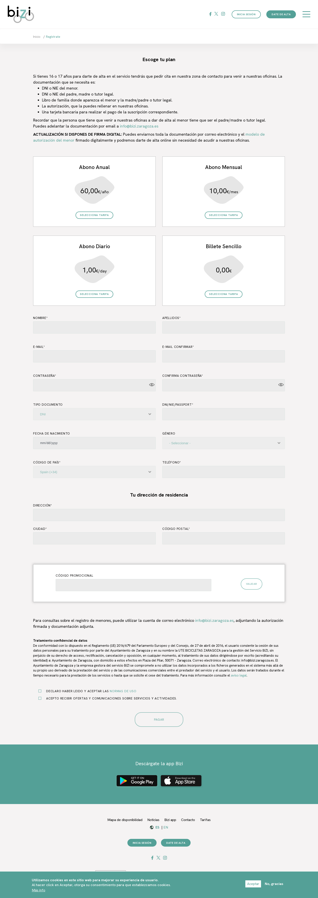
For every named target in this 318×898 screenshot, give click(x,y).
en (165, 827)
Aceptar (253, 885)
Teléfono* (171, 462)
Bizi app (170, 819)
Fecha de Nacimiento (51, 433)
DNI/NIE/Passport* (177, 405)
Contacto (188, 819)
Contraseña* (44, 376)
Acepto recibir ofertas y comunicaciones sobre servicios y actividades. (110, 698)
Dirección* (42, 505)
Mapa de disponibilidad (124, 819)
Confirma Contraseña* (182, 376)
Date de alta (281, 14)
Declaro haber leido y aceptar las (89, 691)
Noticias (153, 819)
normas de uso (123, 691)
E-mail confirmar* (178, 347)
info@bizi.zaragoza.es (139, 126)
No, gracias (274, 885)
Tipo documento (48, 405)
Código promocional (74, 575)
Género (168, 433)
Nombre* (40, 318)
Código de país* (47, 462)
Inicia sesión (246, 14)
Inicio (36, 37)
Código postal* (176, 529)
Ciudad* (40, 529)
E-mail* (39, 347)
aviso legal (239, 675)
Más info (38, 891)
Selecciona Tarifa (94, 215)
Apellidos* (171, 318)
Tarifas (205, 819)
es (157, 827)
